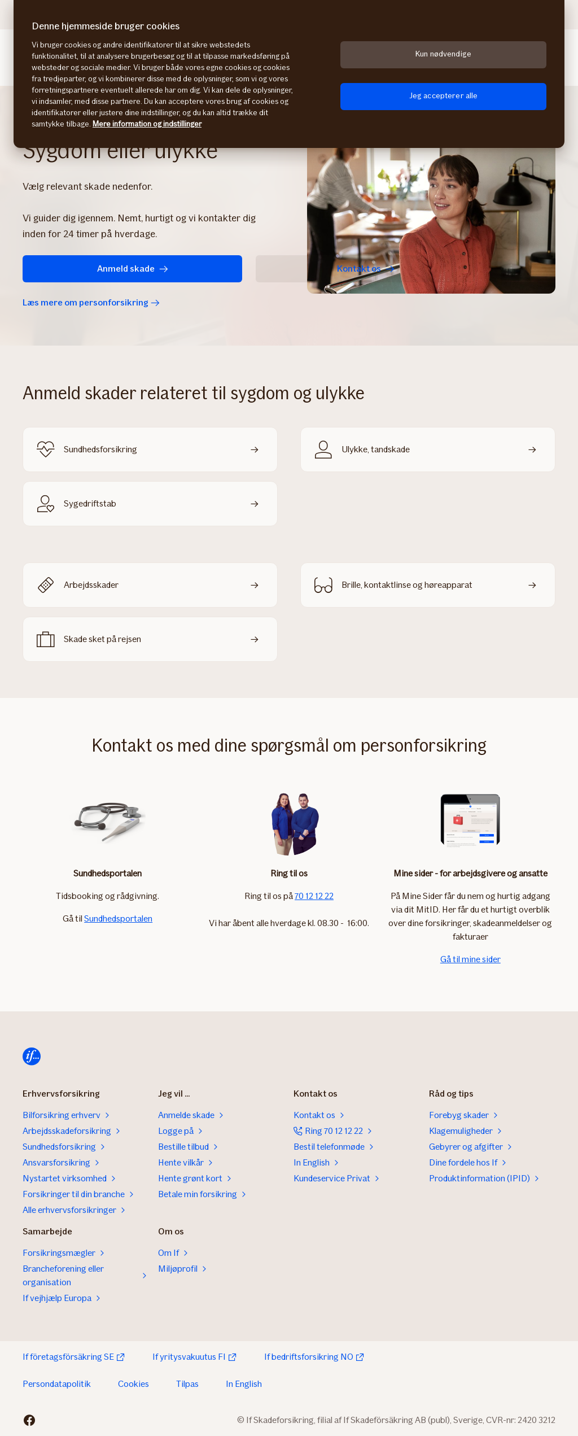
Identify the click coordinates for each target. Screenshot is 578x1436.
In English (244, 1383)
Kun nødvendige (443, 54)
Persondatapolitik (57, 1383)
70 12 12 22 (314, 896)
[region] (289, 74)
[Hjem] (32, 1056)
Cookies (133, 1383)
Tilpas (187, 1383)
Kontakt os (222, 268)
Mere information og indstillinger (147, 124)
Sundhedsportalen (118, 918)
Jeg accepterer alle (443, 96)
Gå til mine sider (470, 959)
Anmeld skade (84, 268)
